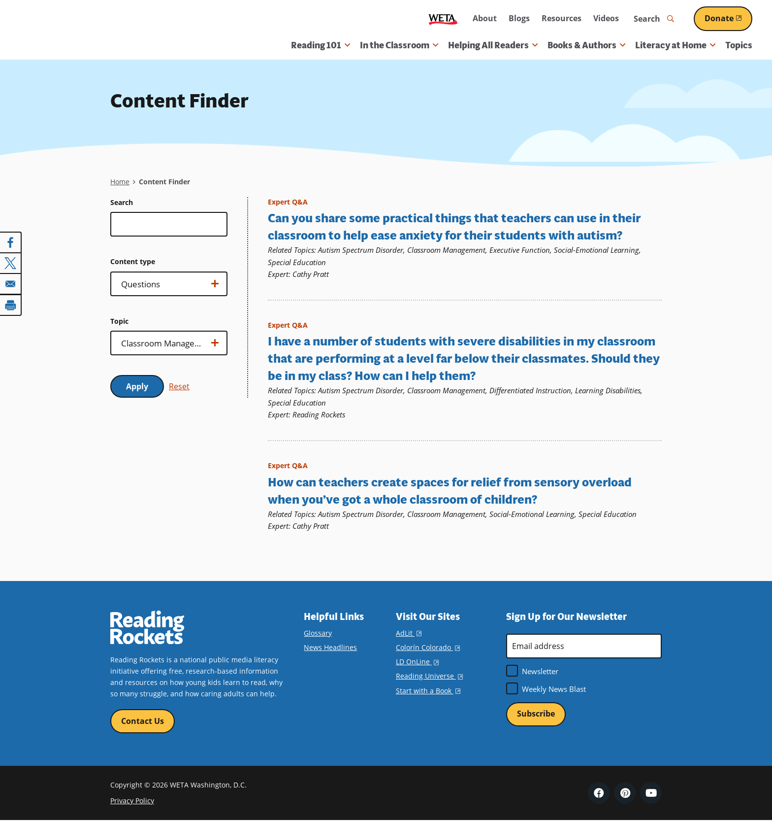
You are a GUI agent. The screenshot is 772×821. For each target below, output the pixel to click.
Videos (606, 18)
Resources (561, 18)
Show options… (167, 286)
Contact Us (142, 720)
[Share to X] (11, 263)
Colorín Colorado (428, 647)
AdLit (408, 633)
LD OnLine (417, 661)
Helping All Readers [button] (493, 45)
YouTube (651, 793)
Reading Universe (429, 676)
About (485, 18)
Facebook (599, 793)
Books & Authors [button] (586, 45)
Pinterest (625, 793)
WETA (443, 19)
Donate (728, 18)
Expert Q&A (288, 201)
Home (119, 181)
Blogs (519, 18)
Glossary (318, 633)
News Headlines (330, 647)
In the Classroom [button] (399, 45)
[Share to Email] (11, 284)
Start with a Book (428, 690)
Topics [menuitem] (738, 45)
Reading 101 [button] (320, 45)
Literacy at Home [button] (675, 45)
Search (121, 202)
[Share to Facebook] (11, 242)
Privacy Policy (132, 800)
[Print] (11, 304)
